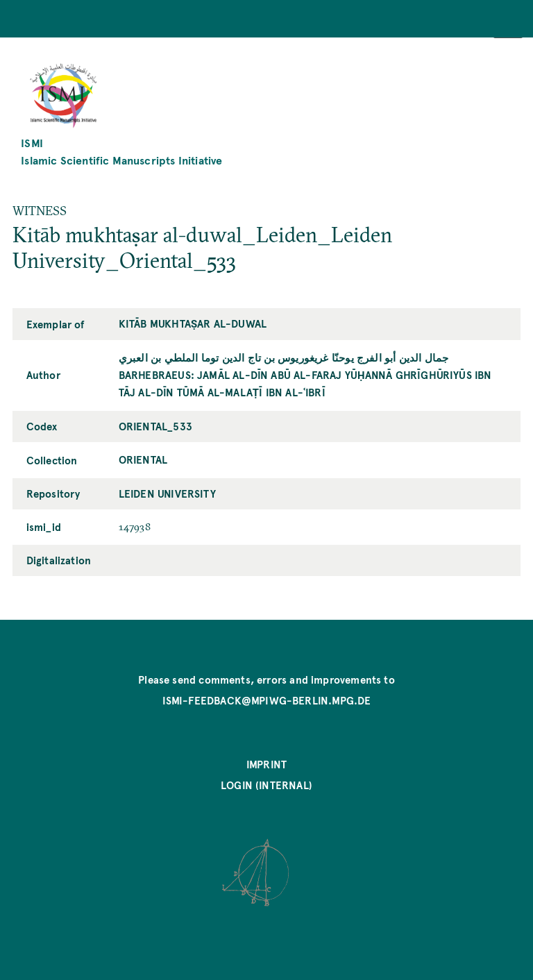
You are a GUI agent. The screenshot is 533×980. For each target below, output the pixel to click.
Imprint (266, 764)
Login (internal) (266, 785)
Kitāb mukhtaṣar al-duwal (192, 323)
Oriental (143, 459)
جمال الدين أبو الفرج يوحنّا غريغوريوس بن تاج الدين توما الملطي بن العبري (284, 357)
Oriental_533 (155, 426)
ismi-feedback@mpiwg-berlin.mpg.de (266, 700)
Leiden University (167, 493)
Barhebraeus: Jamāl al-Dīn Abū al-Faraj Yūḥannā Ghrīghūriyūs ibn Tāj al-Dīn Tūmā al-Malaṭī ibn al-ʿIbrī (305, 383)
